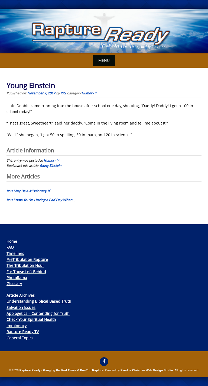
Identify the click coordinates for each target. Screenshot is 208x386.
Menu (104, 60)
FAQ (10, 247)
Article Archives (20, 295)
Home (11, 241)
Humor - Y (89, 93)
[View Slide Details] (104, 31)
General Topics (19, 337)
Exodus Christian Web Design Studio (147, 370)
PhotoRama (16, 277)
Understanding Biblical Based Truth (38, 301)
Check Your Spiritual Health (31, 319)
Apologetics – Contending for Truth (38, 313)
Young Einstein (50, 165)
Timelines (15, 253)
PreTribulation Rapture (27, 259)
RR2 (63, 93)
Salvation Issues (20, 307)
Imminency (16, 325)
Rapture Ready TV (22, 331)
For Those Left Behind (26, 271)
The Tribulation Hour (25, 265)
